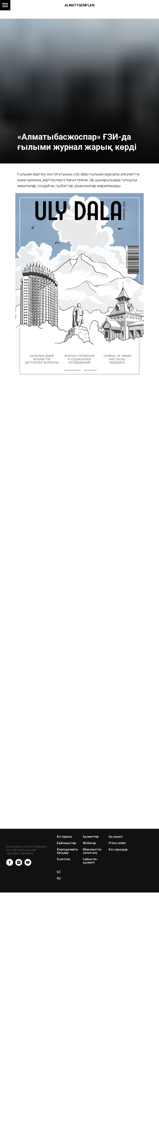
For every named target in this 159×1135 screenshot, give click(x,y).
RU (59, 878)
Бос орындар (118, 849)
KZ (59, 872)
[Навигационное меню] (5, 5)
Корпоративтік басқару (67, 851)
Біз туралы (64, 836)
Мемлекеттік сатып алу (92, 851)
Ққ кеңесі (116, 836)
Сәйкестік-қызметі (90, 861)
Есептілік (63, 859)
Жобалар (89, 843)
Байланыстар (66, 843)
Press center (117, 843)
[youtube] (27, 862)
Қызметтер (91, 836)
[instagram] (18, 862)
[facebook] (9, 862)
